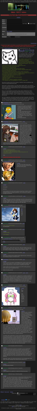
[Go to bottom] (25, 15)
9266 (21, 253)
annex (6, 1)
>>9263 (4, 255)
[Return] (21, 15)
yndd (3, 0)
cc (21, 0)
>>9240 (24, 122)
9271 (21, 286)
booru (19, 1)
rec (29, 0)
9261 (21, 230)
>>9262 (23, 230)
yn (1, 0)
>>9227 (4, 149)
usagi (16, 1)
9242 (21, 161)
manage (9, 1)
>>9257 (30, 53)
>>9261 (23, 224)
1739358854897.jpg (8, 207)
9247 (21, 183)
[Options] (34, 1)
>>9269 (24, 253)
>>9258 (24, 197)
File (7, 32)
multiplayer (22, 1)
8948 (21, 103)
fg (5, 0)
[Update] (3, 400)
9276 (21, 369)
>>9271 (4, 365)
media (13, 0)
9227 (21, 122)
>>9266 (24, 245)
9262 (23, 238)
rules (35, 0)
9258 (21, 206)
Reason (18, 395)
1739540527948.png (8, 239)
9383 (21, 375)
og (15, 0)
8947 (27, 53)
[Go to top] (7, 393)
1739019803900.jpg (8, 124)
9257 (21, 197)
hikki (27, 0)
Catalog (11, 393)
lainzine (30, 1)
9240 (21, 147)
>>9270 (24, 260)
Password (23, 394)
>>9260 (4, 232)
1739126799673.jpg (8, 162)
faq (1, 1)
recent (3, 1)
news (32, 0)
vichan (13, 407)
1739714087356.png (8, 287)
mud (13, 1)
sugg (25, 0)
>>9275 (24, 286)
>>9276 (24, 363)
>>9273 (4, 348)
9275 (21, 363)
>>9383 (32, 53)
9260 (21, 224)
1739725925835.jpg (8, 310)
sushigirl (27, 1)
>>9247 (24, 161)
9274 (21, 346)
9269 (21, 260)
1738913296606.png (8, 49)
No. (25, 53)
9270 (21, 273)
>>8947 (4, 199)
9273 (21, 308)
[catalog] (18, 17)
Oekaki (10, 32)
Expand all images (33, 44)
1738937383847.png (8, 105)
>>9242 (4, 185)
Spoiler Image (32, 23)
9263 (21, 245)
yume (7, 0)
